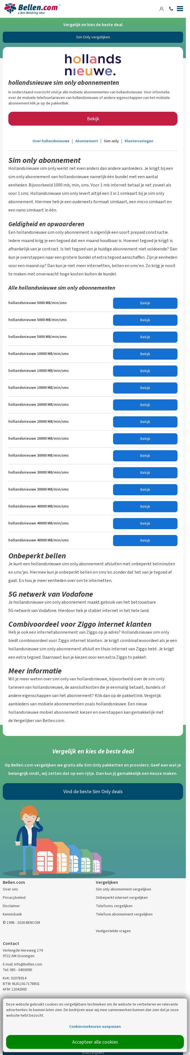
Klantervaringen (139, 141)
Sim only (111, 141)
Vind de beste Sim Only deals (93, 791)
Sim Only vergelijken (93, 37)
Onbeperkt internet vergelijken (122, 897)
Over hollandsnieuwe (50, 141)
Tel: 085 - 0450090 (17, 969)
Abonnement (86, 141)
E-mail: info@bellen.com (22, 964)
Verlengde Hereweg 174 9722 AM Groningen (23, 953)
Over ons (10, 889)
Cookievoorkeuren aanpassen (95, 1026)
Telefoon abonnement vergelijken (124, 914)
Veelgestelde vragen (113, 931)
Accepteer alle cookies (95, 1042)
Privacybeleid (14, 897)
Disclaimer (11, 906)
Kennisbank (12, 914)
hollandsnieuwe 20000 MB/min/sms (38, 404)
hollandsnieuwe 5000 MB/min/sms (37, 302)
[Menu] (180, 10)
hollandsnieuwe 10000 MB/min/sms (38, 353)
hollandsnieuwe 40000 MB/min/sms (38, 506)
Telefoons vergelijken (114, 906)
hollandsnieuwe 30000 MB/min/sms (38, 455)
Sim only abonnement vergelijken (123, 889)
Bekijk (93, 118)
